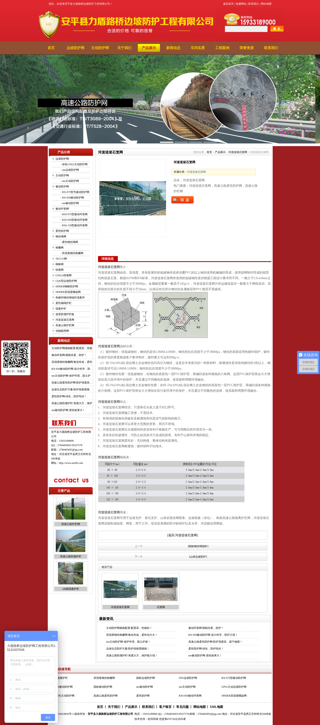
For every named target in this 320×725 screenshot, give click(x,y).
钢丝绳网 (61, 236)
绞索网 (60, 269)
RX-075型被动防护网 (234, 677)
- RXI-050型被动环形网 (74, 219)
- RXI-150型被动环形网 (74, 225)
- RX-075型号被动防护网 (75, 192)
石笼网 (161, 607)
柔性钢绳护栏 (64, 303)
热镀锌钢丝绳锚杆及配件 (70, 297)
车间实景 (198, 48)
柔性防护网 (62, 230)
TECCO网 (61, 258)
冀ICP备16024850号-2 (61, 713)
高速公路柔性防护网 (106, 695)
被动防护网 (62, 186)
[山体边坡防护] (198, 556)
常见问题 (182, 707)
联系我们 (253, 3)
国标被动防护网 (103, 686)
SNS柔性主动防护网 (62, 695)
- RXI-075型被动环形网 (74, 214)
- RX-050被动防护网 (72, 197)
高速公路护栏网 (65, 325)
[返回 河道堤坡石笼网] (182, 535)
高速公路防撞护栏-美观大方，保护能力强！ (132, 655)
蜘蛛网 (60, 264)
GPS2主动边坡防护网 (234, 686)
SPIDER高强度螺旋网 (68, 292)
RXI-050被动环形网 (190, 695)
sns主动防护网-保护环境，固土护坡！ (128, 641)
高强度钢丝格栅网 (104, 677)
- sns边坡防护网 (69, 169)
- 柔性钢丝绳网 (69, 242)
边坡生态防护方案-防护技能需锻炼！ (128, 648)
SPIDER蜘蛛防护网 (67, 286)
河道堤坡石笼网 (65, 319)
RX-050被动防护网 (62, 686)
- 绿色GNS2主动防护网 (74, 164)
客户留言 (165, 707)
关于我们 (124, 48)
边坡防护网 (75, 48)
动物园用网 (62, 330)
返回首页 (228, 3)
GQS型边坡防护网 (66, 280)
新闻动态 (173, 48)
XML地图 (216, 707)
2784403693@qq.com (71, 449)
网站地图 (266, 3)
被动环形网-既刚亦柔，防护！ (69, 355)
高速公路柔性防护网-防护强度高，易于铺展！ (215, 641)
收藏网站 (241, 3)
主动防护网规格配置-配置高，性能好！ (129, 628)
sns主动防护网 (187, 686)
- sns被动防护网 (69, 203)
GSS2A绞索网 (64, 275)
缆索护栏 (61, 308)
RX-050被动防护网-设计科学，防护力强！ (213, 634)
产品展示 (149, 48)
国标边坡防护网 (145, 677)
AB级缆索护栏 (70, 588)
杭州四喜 (153, 719)
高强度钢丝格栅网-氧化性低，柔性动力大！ (132, 634)
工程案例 (222, 48)
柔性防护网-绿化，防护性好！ (69, 396)
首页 (51, 48)
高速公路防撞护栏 (70, 556)
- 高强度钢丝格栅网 (72, 253)
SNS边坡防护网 (188, 677)
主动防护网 (100, 48)
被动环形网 (62, 208)
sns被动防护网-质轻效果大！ (68, 410)
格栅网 (60, 247)
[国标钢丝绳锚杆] (198, 546)
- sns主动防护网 (69, 181)
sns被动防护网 (144, 686)
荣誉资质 (247, 48)
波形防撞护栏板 (65, 314)
